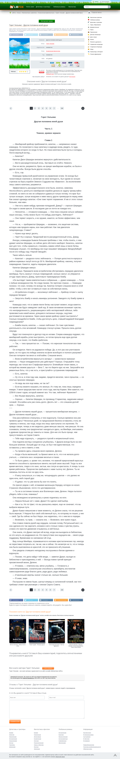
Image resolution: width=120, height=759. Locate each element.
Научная (36, 740)
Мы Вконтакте (76, 34)
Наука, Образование (95, 24)
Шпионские (12, 747)
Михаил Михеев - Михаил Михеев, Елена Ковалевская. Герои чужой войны (75, 646)
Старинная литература (96, 46)
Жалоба (41, 72)
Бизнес (92, 39)
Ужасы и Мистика (38, 744)
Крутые (11, 742)
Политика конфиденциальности (92, 747)
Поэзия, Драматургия (95, 54)
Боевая (36, 732)
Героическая (37, 734)
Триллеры (12, 744)
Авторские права (47, 21)
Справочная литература (96, 44)
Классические (13, 740)
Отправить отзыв (15, 721)
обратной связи (60, 756)
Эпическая (37, 749)
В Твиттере (30, 34)
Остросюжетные (63, 738)
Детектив (11, 734)
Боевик (11, 732)
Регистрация (105, 1)
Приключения (93, 32)
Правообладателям (88, 744)
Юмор (91, 49)
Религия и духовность (95, 42)
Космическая (37, 738)
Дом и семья (93, 37)
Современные (62, 740)
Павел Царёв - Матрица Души (37, 644)
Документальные (94, 27)
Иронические (12, 736)
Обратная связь (87, 749)
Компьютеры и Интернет (96, 51)
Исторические (13, 738)
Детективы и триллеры (43, 7)
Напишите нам (50, 74)
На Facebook (16, 34)
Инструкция (72, 76)
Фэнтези (36, 747)
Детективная (37, 736)
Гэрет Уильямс (50, 43)
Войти (96, 1)
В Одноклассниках (62, 34)
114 (62, 108)
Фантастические (63, 736)
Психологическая (38, 742)
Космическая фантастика (53, 51)
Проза (91, 29)
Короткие (61, 734)
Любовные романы (59, 7)
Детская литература (95, 34)
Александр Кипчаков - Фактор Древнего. (56, 645)
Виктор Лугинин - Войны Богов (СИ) (17, 645)
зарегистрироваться (28, 678)
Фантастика (72, 7)
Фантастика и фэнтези (96, 17)
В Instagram (45, 34)
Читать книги (30, 7)
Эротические (62, 742)
